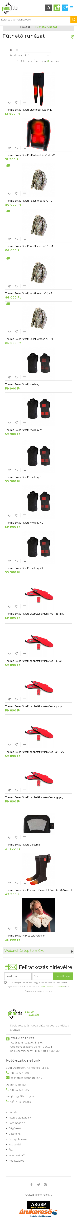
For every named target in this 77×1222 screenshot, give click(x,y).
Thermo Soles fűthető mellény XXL (24, 568)
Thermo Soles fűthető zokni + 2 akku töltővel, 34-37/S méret (38, 890)
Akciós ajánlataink (20, 1117)
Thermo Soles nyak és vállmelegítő (25, 935)
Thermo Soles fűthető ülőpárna (22, 844)
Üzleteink (15, 1133)
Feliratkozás (63, 976)
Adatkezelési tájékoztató (52, 987)
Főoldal (25, 27)
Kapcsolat (15, 1144)
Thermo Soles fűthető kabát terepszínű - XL (29, 339)
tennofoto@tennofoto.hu (26, 1077)
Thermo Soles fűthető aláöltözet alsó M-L (28, 109)
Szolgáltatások (18, 1139)
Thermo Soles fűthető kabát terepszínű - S (28, 293)
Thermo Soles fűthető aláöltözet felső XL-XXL (30, 155)
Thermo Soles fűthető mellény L (23, 384)
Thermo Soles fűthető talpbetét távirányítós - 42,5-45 (34, 752)
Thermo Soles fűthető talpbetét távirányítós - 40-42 (33, 706)
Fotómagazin (17, 1123)
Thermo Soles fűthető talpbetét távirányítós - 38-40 (33, 661)
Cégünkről (15, 1128)
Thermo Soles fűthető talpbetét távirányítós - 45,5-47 (34, 797)
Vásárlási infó (17, 1155)
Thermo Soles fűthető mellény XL (24, 522)
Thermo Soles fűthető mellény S (23, 477)
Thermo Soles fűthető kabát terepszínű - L (28, 200)
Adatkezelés (16, 1160)
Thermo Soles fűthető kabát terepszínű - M (29, 246)
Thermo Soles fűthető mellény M (23, 430)
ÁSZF (12, 1150)
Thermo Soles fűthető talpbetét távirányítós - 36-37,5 (34, 613)
